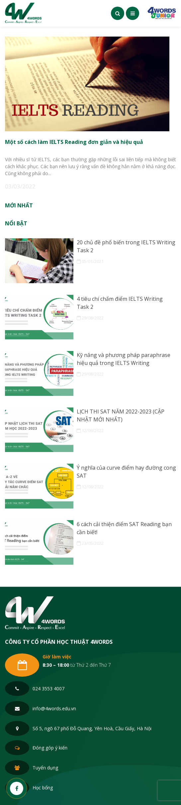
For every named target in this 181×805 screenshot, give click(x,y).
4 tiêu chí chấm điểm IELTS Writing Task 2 (120, 302)
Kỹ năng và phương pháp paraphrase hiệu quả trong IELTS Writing (123, 359)
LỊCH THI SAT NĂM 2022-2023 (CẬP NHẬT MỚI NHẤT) (120, 415)
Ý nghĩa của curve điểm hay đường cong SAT (126, 471)
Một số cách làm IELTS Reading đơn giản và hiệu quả (74, 141)
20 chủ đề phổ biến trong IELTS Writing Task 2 (126, 246)
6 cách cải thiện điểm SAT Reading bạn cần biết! (124, 528)
